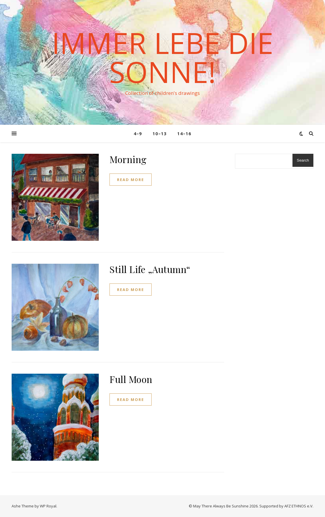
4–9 (138, 133)
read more (130, 179)
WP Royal (48, 506)
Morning (128, 159)
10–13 (159, 133)
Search (303, 160)
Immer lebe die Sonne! (162, 57)
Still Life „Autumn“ (150, 269)
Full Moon (130, 379)
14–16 (184, 133)
